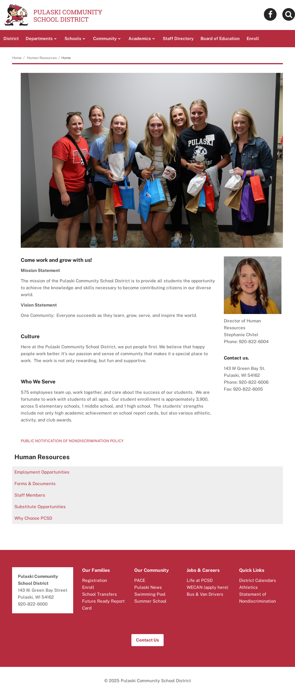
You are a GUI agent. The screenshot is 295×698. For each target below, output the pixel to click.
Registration (94, 580)
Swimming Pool (150, 594)
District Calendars (257, 580)
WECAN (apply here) (207, 587)
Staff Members (29, 495)
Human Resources (42, 58)
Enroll (88, 587)
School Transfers (99, 594)
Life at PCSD (200, 580)
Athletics (248, 587)
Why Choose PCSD (33, 518)
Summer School (150, 601)
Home (17, 58)
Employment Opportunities (41, 472)
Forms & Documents (35, 483)
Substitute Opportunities (40, 506)
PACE (139, 580)
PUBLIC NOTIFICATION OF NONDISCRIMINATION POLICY (72, 441)
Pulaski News (148, 587)
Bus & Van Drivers (205, 594)
